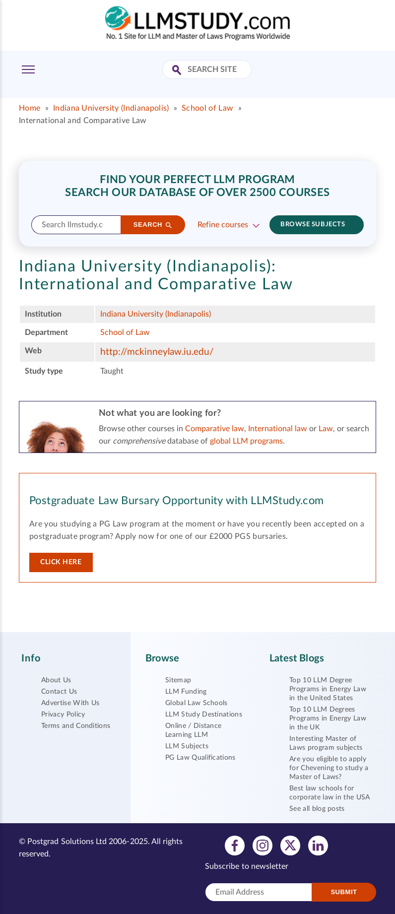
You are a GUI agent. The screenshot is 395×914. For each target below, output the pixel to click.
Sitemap (178, 680)
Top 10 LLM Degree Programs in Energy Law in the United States (327, 689)
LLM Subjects (186, 746)
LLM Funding (186, 691)
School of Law (207, 108)
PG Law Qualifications (200, 757)
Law (326, 429)
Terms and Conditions (75, 725)
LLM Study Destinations (203, 714)
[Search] (153, 224)
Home (29, 108)
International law (277, 429)
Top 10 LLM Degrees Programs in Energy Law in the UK (327, 718)
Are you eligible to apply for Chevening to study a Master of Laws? (329, 768)
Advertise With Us (70, 703)
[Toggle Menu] (28, 69)
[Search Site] (178, 70)
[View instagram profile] (262, 845)
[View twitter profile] (290, 845)
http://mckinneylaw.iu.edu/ (157, 352)
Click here (61, 562)
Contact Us (59, 691)
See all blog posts (317, 808)
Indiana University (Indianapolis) (111, 108)
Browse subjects (312, 224)
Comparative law (214, 429)
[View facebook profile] (235, 845)
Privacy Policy (63, 714)
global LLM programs (246, 441)
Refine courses (223, 225)
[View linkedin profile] (318, 845)
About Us (56, 680)
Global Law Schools (196, 703)
